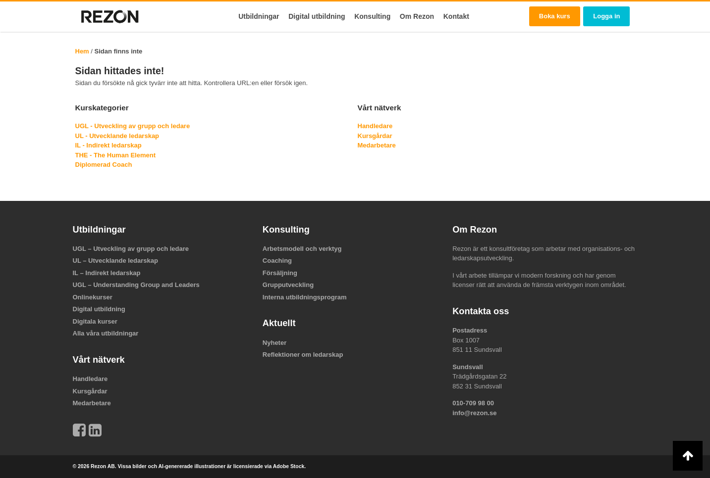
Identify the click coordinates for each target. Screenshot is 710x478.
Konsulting (372, 16)
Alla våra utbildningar (106, 333)
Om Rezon (417, 16)
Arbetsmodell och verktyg (302, 248)
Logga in (606, 16)
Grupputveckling (288, 284)
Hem (82, 51)
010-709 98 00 (473, 403)
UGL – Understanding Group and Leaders (136, 284)
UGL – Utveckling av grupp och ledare (131, 248)
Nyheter (274, 342)
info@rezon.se (474, 413)
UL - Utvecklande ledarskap (117, 136)
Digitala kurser (95, 321)
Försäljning (280, 273)
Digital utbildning (316, 16)
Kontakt (456, 16)
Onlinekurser (92, 297)
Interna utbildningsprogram (305, 297)
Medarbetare (377, 145)
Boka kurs (554, 16)
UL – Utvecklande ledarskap (115, 260)
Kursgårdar (375, 136)
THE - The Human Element (115, 155)
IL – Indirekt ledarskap (107, 273)
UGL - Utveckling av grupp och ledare (132, 126)
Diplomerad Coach (103, 164)
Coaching (277, 260)
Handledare (375, 126)
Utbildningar (258, 16)
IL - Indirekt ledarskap (108, 145)
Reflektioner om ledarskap (303, 354)
